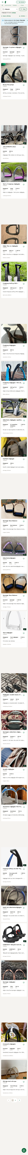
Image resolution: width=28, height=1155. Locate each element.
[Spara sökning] (24, 1150)
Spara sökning (5, 16)
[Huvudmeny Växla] (2, 2)
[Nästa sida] (19, 1100)
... (18, 5)
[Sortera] (23, 16)
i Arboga (13, 12)
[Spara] (23, 47)
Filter (23, 9)
